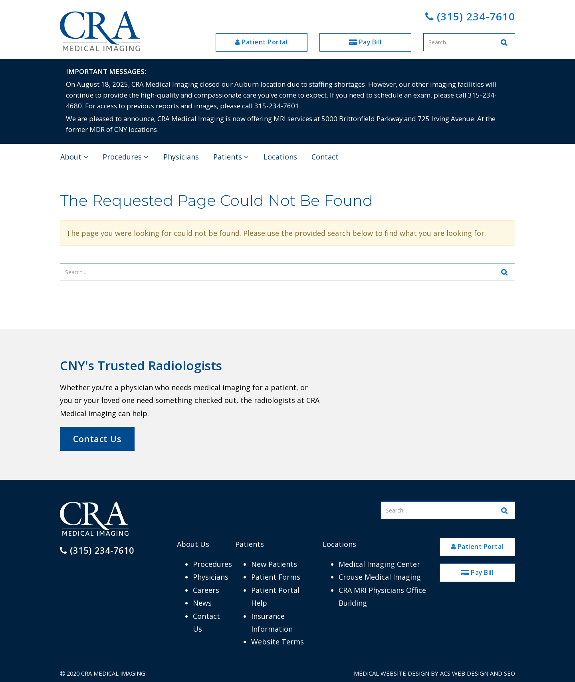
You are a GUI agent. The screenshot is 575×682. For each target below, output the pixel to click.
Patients (231, 157)
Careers (206, 590)
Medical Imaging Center (379, 564)
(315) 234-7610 (470, 16)
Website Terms (277, 641)
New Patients (274, 564)
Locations (280, 157)
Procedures (126, 157)
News (202, 603)
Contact (325, 157)
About (74, 157)
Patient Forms (275, 577)
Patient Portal (261, 42)
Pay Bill (365, 42)
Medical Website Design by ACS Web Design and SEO (434, 673)
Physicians (181, 157)
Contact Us (97, 439)
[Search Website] (504, 42)
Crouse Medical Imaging (380, 577)
